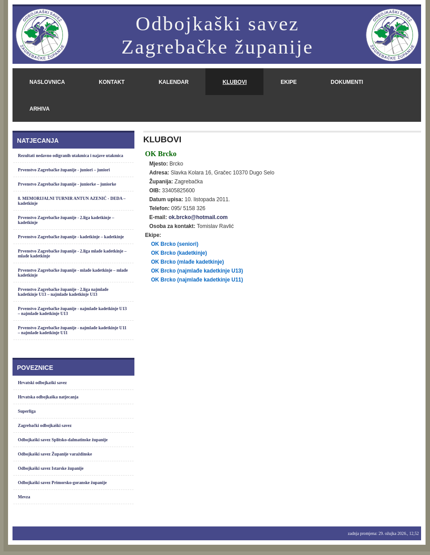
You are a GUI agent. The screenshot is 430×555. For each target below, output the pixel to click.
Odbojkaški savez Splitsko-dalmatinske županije (63, 439)
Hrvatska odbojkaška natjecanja (48, 396)
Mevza (24, 496)
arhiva (39, 109)
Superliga (27, 411)
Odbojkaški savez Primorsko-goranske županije (62, 482)
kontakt (112, 82)
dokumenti (346, 82)
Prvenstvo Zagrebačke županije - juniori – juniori (64, 169)
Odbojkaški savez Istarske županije (50, 468)
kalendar (173, 82)
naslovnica (47, 82)
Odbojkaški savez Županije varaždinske (55, 453)
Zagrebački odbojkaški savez (44, 425)
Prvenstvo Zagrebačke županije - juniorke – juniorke (67, 184)
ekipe (288, 82)
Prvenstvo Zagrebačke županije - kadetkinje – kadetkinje (71, 236)
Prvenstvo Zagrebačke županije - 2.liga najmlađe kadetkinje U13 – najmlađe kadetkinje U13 (63, 292)
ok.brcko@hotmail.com (197, 217)
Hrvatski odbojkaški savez (42, 382)
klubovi (234, 82)
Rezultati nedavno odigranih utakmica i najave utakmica (70, 155)
